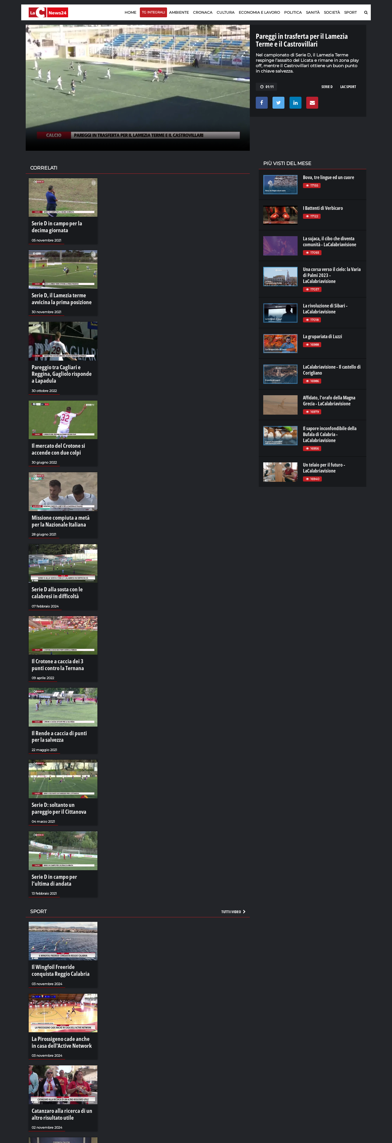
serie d (327, 86)
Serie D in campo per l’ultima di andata (60, 845)
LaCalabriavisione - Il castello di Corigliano (332, 370)
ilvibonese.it (326, 1071)
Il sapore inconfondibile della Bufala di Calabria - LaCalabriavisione (329, 434)
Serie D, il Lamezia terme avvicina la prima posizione (62, 295)
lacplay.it (271, 1053)
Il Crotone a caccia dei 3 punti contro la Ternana (58, 639)
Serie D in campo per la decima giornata (60, 226)
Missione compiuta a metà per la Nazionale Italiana (61, 501)
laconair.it (272, 1065)
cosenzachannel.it (332, 1065)
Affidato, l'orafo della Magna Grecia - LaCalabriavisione (329, 400)
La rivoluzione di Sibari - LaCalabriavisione (325, 308)
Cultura (226, 12)
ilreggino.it (325, 1059)
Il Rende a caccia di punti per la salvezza (60, 707)
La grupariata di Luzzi (322, 336)
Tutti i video (233, 874)
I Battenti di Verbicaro (323, 208)
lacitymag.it (326, 1053)
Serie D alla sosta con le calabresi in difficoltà (61, 570)
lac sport (348, 86)
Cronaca (202, 12)
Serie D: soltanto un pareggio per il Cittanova (62, 776)
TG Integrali (153, 12)
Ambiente (179, 12)
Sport (350, 12)
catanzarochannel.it (334, 1077)
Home (130, 12)
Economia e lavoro (259, 12)
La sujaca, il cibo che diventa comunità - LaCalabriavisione (329, 241)
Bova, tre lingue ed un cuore (328, 177)
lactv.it (269, 1059)
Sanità (313, 12)
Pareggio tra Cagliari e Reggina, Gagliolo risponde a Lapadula (60, 363)
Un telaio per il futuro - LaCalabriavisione (324, 467)
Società (332, 12)
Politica (293, 12)
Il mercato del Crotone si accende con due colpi (62, 432)
